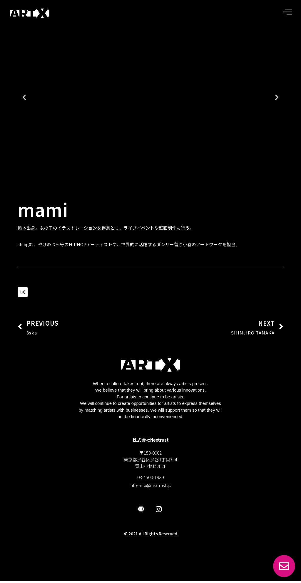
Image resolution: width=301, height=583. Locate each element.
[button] (132, 180)
